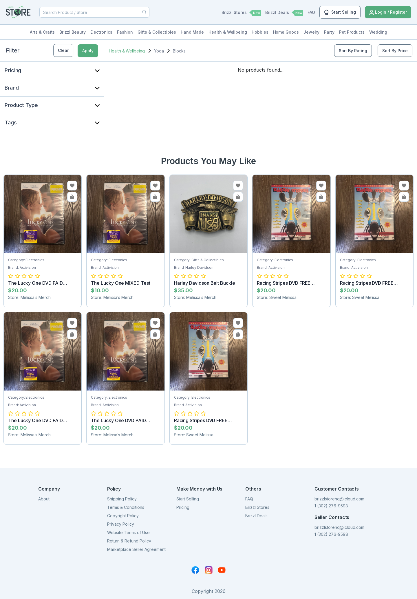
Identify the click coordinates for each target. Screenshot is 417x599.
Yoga (159, 50)
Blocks (179, 50)
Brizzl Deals (284, 13)
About (44, 498)
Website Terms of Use (128, 532)
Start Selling (340, 12)
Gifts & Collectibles (157, 32)
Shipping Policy (122, 498)
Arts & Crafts (42, 32)
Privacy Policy (120, 524)
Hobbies (260, 32)
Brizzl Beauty (72, 32)
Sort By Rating (353, 50)
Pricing (182, 507)
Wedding (378, 32)
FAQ (311, 12)
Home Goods (286, 32)
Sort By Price (395, 50)
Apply (88, 50)
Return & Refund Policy (129, 540)
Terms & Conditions (125, 507)
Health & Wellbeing (228, 32)
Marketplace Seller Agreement (136, 549)
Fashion (125, 32)
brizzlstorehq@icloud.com (339, 498)
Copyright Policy (123, 515)
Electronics (101, 32)
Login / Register (388, 12)
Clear (63, 50)
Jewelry (311, 32)
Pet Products (352, 32)
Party (329, 32)
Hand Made (192, 32)
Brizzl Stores (241, 13)
